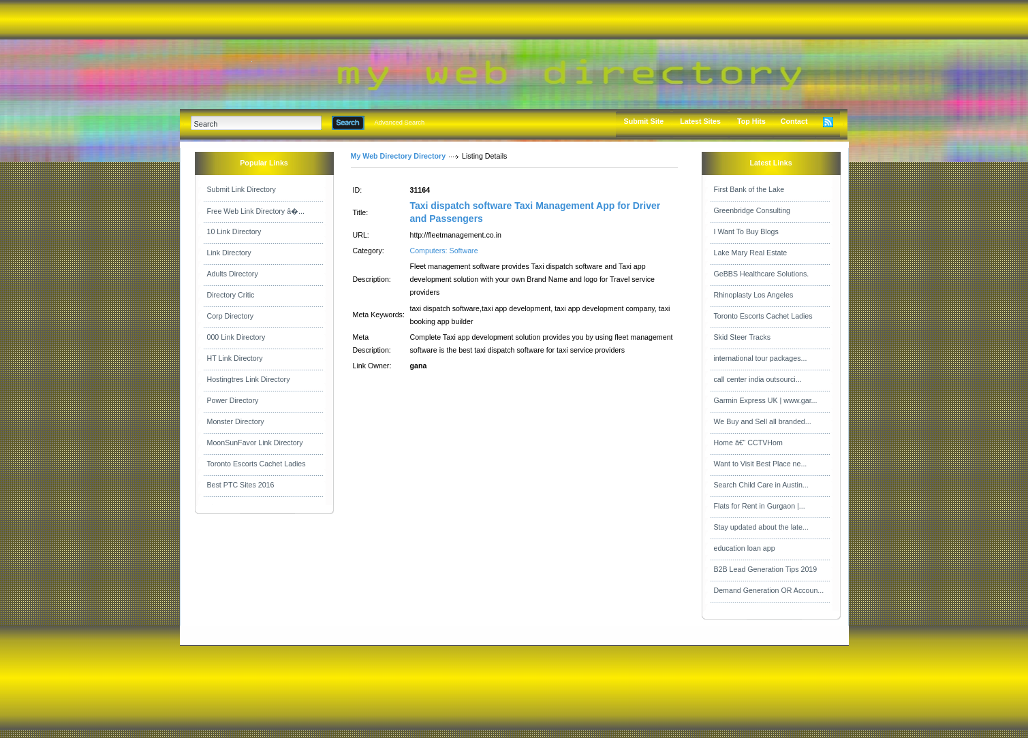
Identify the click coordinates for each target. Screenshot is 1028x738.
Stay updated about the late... (761, 527)
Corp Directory (230, 316)
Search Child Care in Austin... (761, 485)
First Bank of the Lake (749, 189)
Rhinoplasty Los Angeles (754, 295)
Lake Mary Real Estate (751, 252)
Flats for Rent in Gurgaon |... (759, 506)
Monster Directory (235, 421)
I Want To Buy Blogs (746, 231)
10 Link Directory (234, 231)
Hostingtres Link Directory (248, 379)
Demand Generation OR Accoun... (769, 590)
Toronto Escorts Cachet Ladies (256, 464)
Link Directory (229, 252)
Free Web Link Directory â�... (256, 211)
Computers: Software (444, 250)
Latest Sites (700, 121)
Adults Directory (232, 274)
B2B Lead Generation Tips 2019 (765, 569)
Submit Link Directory (241, 189)
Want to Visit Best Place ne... (760, 464)
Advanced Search (400, 122)
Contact (794, 121)
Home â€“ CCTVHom (748, 442)
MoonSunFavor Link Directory (255, 442)
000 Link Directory (236, 337)
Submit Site (644, 121)
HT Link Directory (235, 358)
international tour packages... (760, 358)
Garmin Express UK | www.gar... (765, 400)
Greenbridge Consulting (752, 210)
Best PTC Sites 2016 (241, 485)
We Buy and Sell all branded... (762, 421)
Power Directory (233, 400)
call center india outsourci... (758, 379)
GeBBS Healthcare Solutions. (761, 274)
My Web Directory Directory (398, 156)
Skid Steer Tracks (742, 337)
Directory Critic (231, 295)
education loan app (744, 548)
